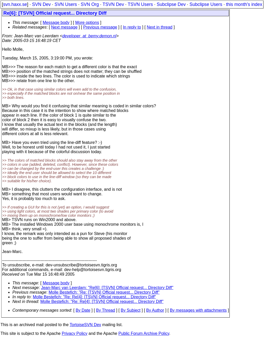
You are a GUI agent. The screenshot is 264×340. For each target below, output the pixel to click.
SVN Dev (41, 4)
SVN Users (65, 4)
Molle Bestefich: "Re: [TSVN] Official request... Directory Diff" (104, 292)
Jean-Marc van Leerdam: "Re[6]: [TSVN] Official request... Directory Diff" (107, 287)
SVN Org (90, 4)
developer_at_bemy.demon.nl (89, 36)
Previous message (100, 27)
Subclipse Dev (171, 4)
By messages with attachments (198, 310)
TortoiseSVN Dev (85, 324)
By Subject (130, 310)
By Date (83, 310)
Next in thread (159, 27)
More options (87, 22)
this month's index (244, 4)
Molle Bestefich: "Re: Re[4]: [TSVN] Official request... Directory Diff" (94, 297)
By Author (155, 310)
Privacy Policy (74, 333)
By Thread (105, 310)
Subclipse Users (205, 4)
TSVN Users (140, 4)
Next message (64, 27)
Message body (56, 22)
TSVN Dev (113, 4)
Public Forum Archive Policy (143, 333)
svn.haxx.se (15, 4)
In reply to (132, 27)
